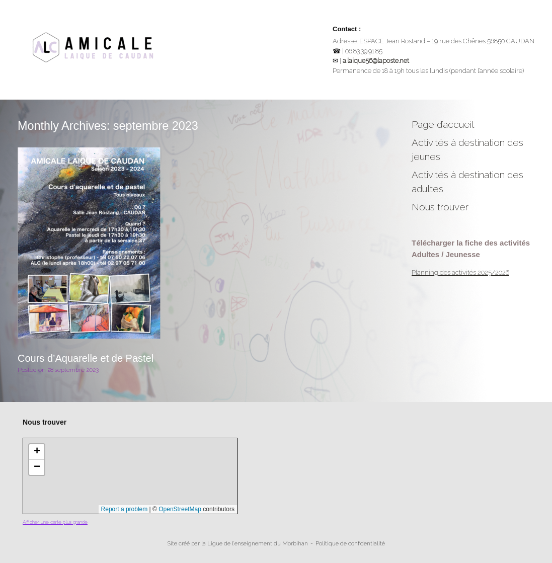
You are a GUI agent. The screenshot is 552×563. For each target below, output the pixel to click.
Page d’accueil (443, 124)
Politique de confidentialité (350, 543)
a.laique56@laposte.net (376, 60)
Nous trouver (440, 206)
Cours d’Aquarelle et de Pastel (85, 358)
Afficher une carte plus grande (55, 522)
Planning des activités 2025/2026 (460, 272)
